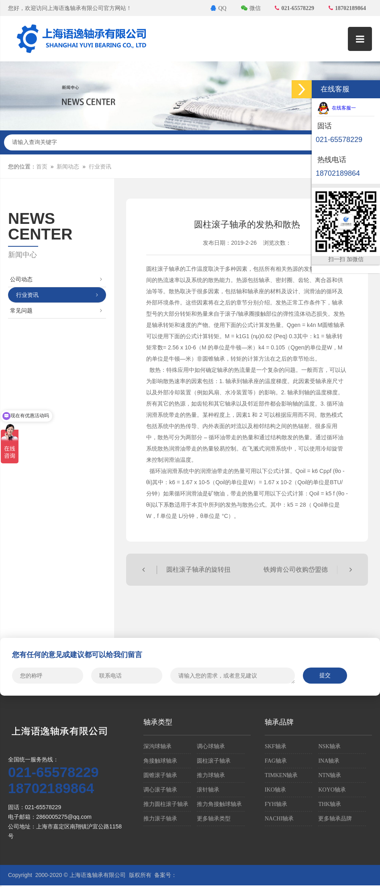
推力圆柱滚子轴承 (165, 804)
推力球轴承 (211, 775)
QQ (218, 8)
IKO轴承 (275, 790)
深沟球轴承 (157, 746)
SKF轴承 (275, 746)
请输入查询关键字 (190, 142)
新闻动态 (68, 167)
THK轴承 (329, 804)
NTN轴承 (329, 775)
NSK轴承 (329, 746)
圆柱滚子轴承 (214, 761)
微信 (251, 8)
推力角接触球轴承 (219, 804)
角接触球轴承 (160, 761)
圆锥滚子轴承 (160, 775)
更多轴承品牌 (335, 819)
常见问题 (56, 311)
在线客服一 (336, 108)
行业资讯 (100, 167)
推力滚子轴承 (160, 819)
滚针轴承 (208, 790)
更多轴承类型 (214, 819)
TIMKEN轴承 (281, 775)
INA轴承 (328, 761)
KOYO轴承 (331, 790)
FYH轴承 (276, 804)
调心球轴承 (211, 746)
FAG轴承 (276, 761)
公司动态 (56, 279)
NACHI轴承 (279, 819)
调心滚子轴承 (160, 790)
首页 (41, 167)
